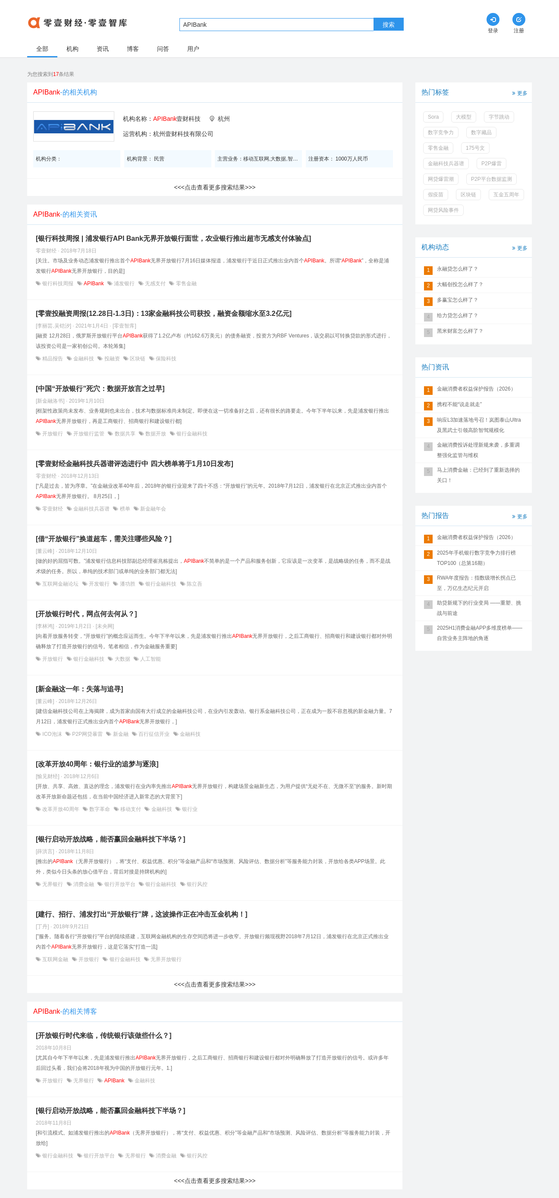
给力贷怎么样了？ (457, 315)
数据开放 (156, 434)
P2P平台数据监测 (491, 179)
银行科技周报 (58, 284)
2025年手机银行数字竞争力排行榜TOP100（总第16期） (476, 558)
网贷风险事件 (443, 210)
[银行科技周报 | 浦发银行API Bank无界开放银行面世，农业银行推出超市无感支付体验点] (173, 238)
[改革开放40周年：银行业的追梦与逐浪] (97, 764)
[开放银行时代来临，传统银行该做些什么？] (104, 1035)
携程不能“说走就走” (459, 404)
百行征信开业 (154, 734)
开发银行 (99, 584)
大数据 (122, 659)
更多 (519, 92)
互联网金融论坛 (60, 584)
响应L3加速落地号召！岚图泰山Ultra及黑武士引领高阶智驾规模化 (479, 425)
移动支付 (131, 809)
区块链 (138, 359)
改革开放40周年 (61, 809)
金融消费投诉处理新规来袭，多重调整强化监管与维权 (478, 450)
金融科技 (84, 359)
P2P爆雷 (491, 164)
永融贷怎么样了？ (457, 269)
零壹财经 (53, 509)
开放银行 (53, 434)
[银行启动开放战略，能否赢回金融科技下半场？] (110, 839)
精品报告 (53, 359)
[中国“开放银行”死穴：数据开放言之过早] (100, 388)
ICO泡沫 (52, 734)
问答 (163, 48)
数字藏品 (481, 132)
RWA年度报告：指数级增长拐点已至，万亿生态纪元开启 (476, 583)
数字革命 (100, 809)
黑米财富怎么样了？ (460, 331)
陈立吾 (193, 584)
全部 (42, 48)
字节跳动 (499, 117)
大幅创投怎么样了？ (460, 284)
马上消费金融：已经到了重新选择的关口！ (478, 475)
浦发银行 (124, 284)
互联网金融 (55, 959)
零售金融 (185, 284)
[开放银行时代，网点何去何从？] (86, 614)
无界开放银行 (165, 959)
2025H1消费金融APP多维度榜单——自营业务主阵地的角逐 (479, 633)
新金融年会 (152, 509)
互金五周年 (506, 195)
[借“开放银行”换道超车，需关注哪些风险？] (104, 538)
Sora (433, 117)
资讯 (103, 48)
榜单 (125, 509)
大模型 (463, 117)
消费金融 (84, 884)
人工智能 (150, 659)
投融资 (112, 359)
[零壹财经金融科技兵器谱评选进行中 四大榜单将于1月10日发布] (134, 463)
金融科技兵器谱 (91, 509)
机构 (72, 48)
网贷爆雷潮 (441, 179)
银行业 (189, 809)
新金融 (120, 734)
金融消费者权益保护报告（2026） (476, 389)
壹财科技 (177, 118)
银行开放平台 (120, 884)
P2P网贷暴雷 (87, 734)
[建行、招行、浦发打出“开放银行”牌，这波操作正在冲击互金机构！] (142, 914)
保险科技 (165, 359)
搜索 (389, 24)
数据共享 (125, 434)
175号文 (475, 148)
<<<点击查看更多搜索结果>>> (214, 187)
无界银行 (53, 884)
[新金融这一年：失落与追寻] (79, 689)
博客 (133, 48)
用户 (193, 48)
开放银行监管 (89, 434)
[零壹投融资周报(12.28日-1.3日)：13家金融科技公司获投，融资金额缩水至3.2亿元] (164, 313)
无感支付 (155, 284)
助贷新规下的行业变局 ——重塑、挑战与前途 (479, 608)
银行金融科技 (191, 434)
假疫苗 (435, 195)
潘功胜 (127, 584)
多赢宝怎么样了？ (457, 300)
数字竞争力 (441, 132)
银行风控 (196, 884)
